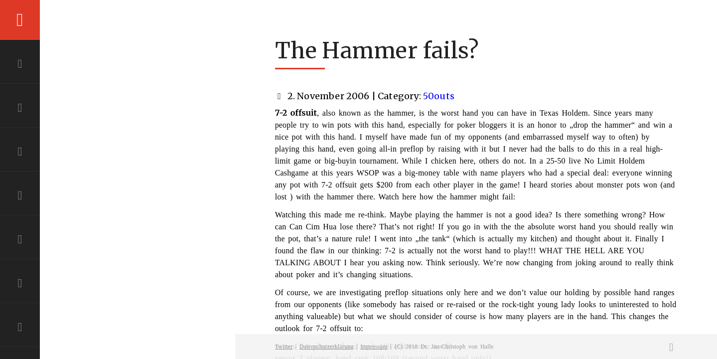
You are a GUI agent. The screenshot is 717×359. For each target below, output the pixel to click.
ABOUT (20, 108)
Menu (20, 20)
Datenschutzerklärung (326, 346)
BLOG (20, 327)
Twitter (284, 346)
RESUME (20, 239)
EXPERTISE (20, 152)
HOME (20, 64)
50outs (438, 96)
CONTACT (20, 283)
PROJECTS (20, 195)
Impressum (374, 346)
